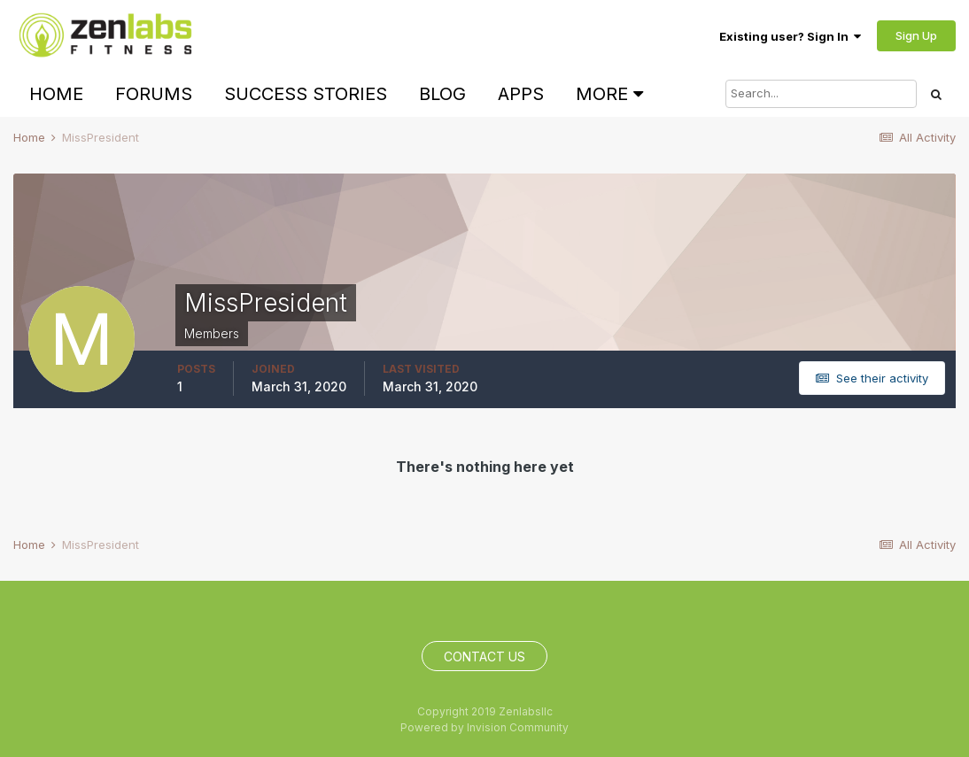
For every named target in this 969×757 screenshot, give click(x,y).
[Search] (821, 94)
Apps (521, 93)
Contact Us (484, 656)
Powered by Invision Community (484, 727)
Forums (153, 93)
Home (56, 93)
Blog (442, 93)
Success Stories (305, 93)
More (609, 93)
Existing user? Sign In (790, 36)
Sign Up (916, 35)
